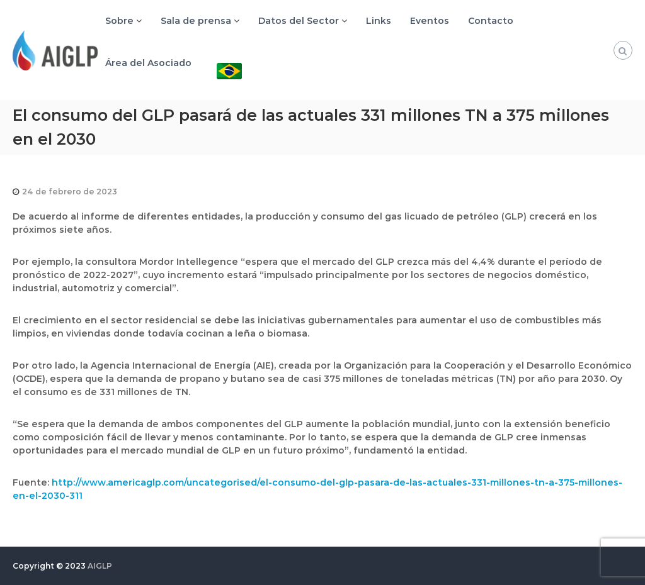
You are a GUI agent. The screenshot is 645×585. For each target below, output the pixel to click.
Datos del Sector (298, 20)
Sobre (119, 20)
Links (378, 20)
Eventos (429, 20)
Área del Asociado (148, 63)
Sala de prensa (196, 20)
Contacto (490, 20)
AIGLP (100, 566)
